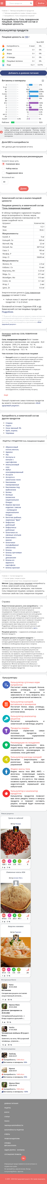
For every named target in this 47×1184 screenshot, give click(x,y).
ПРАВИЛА (18, 1154)
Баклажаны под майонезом (13, 488)
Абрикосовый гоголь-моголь (12, 448)
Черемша (10, 433)
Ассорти (9, 474)
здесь (35, 628)
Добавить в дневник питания (23, 73)
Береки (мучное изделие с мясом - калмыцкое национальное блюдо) (13, 510)
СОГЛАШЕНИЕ (9, 1154)
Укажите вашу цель (10, 161)
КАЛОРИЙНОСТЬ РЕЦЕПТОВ (14, 1130)
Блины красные (13, 567)
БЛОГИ (6, 1112)
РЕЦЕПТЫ (7, 1108)
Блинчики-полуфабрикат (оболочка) (12, 545)
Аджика (9, 452)
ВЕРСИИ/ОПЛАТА (10, 1145)
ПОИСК (6, 1121)
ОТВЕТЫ (7, 1134)
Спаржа (9, 423)
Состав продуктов (16, 576)
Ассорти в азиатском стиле (13, 478)
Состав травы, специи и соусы (14, 578)
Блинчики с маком (11, 538)
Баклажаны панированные (12, 483)
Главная (5, 11)
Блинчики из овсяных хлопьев (13, 533)
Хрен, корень (11, 430)
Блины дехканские (11, 556)
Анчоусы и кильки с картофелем (11, 459)
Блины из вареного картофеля (10, 562)
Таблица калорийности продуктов (22, 11)
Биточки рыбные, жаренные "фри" (14, 518)
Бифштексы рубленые (11, 528)
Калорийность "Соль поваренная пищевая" (19, 16)
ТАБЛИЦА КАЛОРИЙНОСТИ (13, 1125)
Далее (23, 188)
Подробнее (7, 311)
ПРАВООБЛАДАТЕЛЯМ (12, 1139)
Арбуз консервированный (14, 470)
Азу (7, 454)
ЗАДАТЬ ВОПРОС (10, 1150)
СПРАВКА (7, 1143)
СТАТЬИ (7, 1117)
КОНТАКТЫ (21, 1150)
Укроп (8, 425)
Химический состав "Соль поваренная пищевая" (21, 581)
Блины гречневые (14, 552)
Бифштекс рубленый (10, 523)
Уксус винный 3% (13, 428)
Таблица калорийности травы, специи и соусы (20, 13)
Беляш (9, 492)
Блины (9, 550)
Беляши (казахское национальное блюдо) (12, 498)
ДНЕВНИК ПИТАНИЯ (11, 1103)
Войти (41, 3)
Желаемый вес (8, 177)
